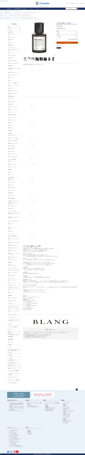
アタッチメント (12, 37)
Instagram (29, 431)
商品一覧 (9, 8)
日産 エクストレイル (13, 143)
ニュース (68, 3)
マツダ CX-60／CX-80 (13, 156)
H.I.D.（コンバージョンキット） (14, 239)
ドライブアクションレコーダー (69, 410)
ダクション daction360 (13, 435)
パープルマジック (12, 317)
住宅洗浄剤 (11, 339)
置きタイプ (11, 179)
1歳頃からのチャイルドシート (14, 218)
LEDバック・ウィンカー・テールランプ (14, 254)
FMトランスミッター (13, 109)
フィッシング (11, 42)
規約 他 (44, 400)
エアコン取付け (12, 187)
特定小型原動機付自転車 (12, 350)
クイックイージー (12, 282)
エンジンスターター (12, 267)
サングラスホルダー (13, 60)
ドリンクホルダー (12, 55)
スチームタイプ (12, 190)
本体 (10, 228)
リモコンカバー (12, 275)
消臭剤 (64, 412)
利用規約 (47, 405)
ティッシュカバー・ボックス (14, 85)
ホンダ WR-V (11, 148)
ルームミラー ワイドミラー (14, 49)
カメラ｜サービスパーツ (13, 377)
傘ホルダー (11, 57)
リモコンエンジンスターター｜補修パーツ (14, 374)
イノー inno (11, 431)
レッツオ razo (12, 436)
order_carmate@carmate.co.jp (33, 406)
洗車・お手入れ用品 (12, 159)
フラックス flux (12, 432)
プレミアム (11, 292)
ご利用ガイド (73, 3)
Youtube (28, 432)
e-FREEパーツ (11, 355)
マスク (10, 347)
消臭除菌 (11, 336)
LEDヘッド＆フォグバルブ (14, 242)
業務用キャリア (12, 45)
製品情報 (62, 400)
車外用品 (11, 104)
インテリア (11, 174)
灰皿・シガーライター (13, 90)
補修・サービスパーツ (12, 368)
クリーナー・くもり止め (13, 308)
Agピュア (10, 324)
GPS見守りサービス (12, 365)
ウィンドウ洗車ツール (13, 314)
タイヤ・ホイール (12, 164)
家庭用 (10, 295)
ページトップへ (77, 389)
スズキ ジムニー (12, 154)
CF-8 (10, 329)
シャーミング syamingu (13, 441)
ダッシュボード (23, 12)
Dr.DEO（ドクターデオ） (13, 287)
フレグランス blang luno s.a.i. (14, 438)
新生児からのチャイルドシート (14, 214)
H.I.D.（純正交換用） (13, 236)
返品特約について (59, 45)
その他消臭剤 (11, 198)
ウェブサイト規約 (48, 409)
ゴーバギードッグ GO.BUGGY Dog (15, 446)
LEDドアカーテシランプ (13, 257)
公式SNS (27, 427)
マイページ (31, 8)
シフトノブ (11, 77)
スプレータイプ (12, 182)
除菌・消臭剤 (11, 177)
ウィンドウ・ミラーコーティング (14, 311)
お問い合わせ (82, 3)
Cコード (58, 34)
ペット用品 (10, 357)
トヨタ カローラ (12, 135)
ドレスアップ (11, 98)
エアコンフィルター (13, 117)
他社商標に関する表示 (49, 410)
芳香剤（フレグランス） (11, 12)
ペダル (10, 80)
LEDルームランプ (12, 250)
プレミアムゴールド (13, 297)
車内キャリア (11, 39)
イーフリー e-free (12, 443)
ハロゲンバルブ (12, 259)
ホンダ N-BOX (12, 146)
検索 (77, 8)
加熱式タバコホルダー (13, 93)
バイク (10, 172)
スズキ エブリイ (12, 151)
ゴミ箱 (10, 88)
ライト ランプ (65, 417)
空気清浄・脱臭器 (12, 114)
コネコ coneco (12, 442)
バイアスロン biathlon (13, 430)
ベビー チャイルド (66, 416)
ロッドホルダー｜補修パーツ (14, 370)
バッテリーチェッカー (13, 106)
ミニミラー (11, 52)
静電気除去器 (11, 96)
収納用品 (11, 65)
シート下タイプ (12, 195)
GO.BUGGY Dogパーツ (13, 362)
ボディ (10, 161)
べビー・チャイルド (12, 211)
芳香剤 (10, 130)
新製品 (9, 27)
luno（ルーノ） (11, 303)
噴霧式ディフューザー (13, 203)
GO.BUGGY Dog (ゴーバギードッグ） (14, 321)
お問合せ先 (27, 400)
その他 (21, 17)
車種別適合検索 (17, 8)
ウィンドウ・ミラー (13, 166)
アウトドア (11, 112)
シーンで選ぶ (17, 12)
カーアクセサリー (12, 47)
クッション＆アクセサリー (14, 221)
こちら (20, 410)
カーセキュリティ (12, 120)
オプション (11, 231)
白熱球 (10, 262)
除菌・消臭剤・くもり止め (14, 334)
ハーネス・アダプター (13, 272)
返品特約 (47, 406)
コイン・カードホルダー (13, 63)
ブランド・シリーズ (6, 15)
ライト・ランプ (12, 233)
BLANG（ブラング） (13, 15)
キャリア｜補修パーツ (13, 382)
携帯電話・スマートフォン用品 (14, 69)
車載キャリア (11, 32)
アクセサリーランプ (13, 101)
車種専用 (10, 133)
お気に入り (24, 8)
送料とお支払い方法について (12, 400)
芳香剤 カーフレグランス (68, 411)
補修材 (10, 169)
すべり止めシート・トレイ (14, 72)
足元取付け (11, 192)
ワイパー (11, 125)
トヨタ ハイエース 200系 (13, 138)
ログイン (77, 3)
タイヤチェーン (12, 277)
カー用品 (4, 10)
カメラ (10, 226)
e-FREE (10, 352)
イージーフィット (12, 280)
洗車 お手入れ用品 (66, 414)
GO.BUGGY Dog (12, 360)
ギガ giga (11, 440)
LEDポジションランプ (13, 245)
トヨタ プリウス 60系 (13, 140)
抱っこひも (11, 223)
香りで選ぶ (17, 17)
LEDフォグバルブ (12, 265)
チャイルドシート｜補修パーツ (14, 379)
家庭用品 (9, 332)
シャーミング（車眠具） (13, 326)
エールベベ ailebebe (13, 437)
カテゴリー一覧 (66, 403)
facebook (29, 430)
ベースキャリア (12, 34)
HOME (1, 10)
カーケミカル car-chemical (14, 445)
